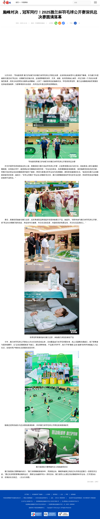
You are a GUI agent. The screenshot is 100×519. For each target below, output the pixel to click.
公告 (61, 494)
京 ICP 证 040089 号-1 (27, 501)
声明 (67, 494)
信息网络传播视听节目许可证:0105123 (36, 504)
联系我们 (55, 494)
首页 (17, 2)
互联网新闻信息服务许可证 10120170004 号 (47, 501)
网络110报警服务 (28, 498)
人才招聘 (47, 494)
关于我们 (27, 494)
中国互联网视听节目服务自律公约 (12, 498)
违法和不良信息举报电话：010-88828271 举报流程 (82, 498)
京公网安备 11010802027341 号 (70, 501)
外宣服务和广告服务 (37, 494)
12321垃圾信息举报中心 (41, 498)
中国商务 (24, 2)
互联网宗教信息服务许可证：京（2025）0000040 (61, 504)
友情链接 (73, 494)
